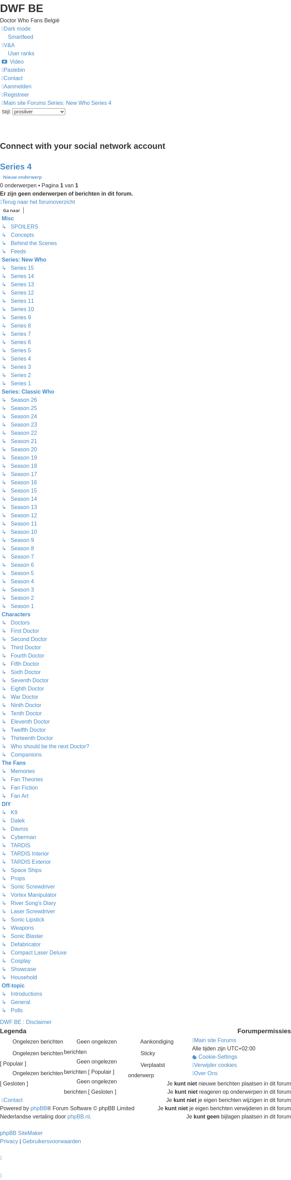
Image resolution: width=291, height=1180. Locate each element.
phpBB (39, 1108)
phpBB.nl (79, 1117)
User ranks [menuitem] (21, 53)
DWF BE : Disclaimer (25, 1022)
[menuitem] (8, 45)
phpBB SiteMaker (21, 1133)
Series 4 (16, 166)
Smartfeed (20, 37)
